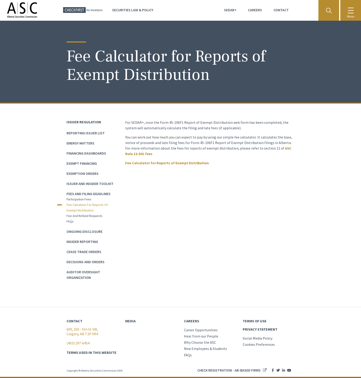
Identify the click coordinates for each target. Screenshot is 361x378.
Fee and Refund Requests (84, 216)
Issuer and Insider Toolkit (90, 183)
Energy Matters (80, 143)
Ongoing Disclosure (84, 231)
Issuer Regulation (84, 122)
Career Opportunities (201, 330)
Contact (281, 10)
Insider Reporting (82, 241)
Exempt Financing (82, 163)
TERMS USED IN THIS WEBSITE (91, 352)
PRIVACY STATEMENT (260, 329)
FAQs (70, 221)
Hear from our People (201, 336)
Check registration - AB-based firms (229, 370)
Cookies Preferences (259, 344)
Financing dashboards (86, 153)
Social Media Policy (257, 338)
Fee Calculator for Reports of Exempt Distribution (87, 207)
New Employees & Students (205, 348)
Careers (255, 10)
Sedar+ (230, 10)
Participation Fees (79, 199)
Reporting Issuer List (86, 133)
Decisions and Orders (86, 262)
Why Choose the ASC (200, 342)
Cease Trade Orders (84, 251)
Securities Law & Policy (132, 10)
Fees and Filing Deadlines (89, 193)
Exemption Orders (83, 173)
